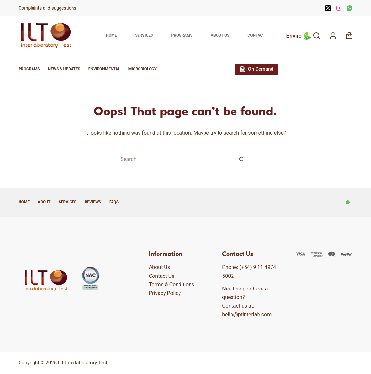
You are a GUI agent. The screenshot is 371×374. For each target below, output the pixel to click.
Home (111, 35)
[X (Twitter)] (328, 8)
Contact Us (162, 276)
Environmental (104, 69)
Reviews (93, 202)
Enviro (299, 36)
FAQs (114, 202)
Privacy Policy (165, 293)
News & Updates (64, 69)
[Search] (316, 35)
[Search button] (241, 159)
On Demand (256, 69)
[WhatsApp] (349, 8)
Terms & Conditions (171, 284)
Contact (256, 35)
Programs (181, 35)
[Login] (333, 35)
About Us (220, 35)
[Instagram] (339, 8)
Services (144, 35)
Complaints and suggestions (48, 8)
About (44, 202)
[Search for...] (176, 159)
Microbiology (142, 69)
